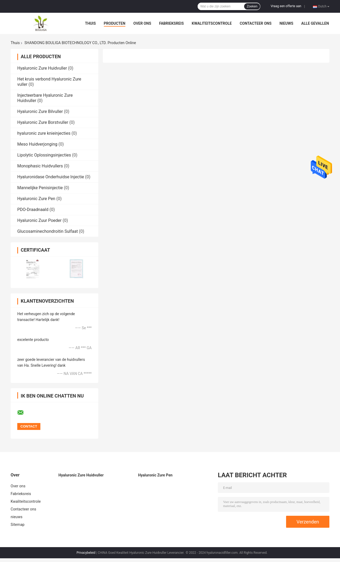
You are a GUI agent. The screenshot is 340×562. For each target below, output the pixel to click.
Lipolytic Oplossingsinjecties (44, 155)
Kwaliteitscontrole (212, 23)
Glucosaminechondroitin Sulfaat (47, 231)
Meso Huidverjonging (37, 144)
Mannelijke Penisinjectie (40, 187)
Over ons (142, 23)
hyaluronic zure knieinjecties (43, 133)
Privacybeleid (85, 553)
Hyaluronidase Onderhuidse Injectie (50, 176)
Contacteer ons (255, 23)
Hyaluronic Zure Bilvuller (40, 111)
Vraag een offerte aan (286, 6)
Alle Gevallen (315, 23)
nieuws (286, 23)
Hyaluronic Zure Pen (36, 198)
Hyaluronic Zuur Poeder (39, 220)
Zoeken (252, 6)
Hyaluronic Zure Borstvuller (42, 122)
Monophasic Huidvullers (40, 165)
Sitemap (17, 524)
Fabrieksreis (171, 23)
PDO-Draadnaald (32, 209)
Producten (114, 23)
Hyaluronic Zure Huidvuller (42, 68)
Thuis (90, 23)
